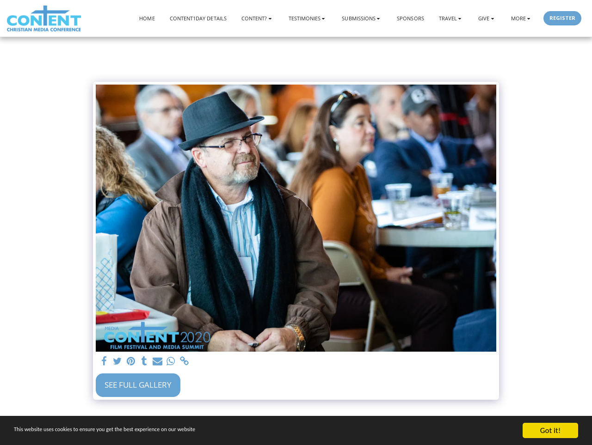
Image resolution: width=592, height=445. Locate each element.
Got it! (550, 430)
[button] (257, 18)
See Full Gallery (138, 384)
